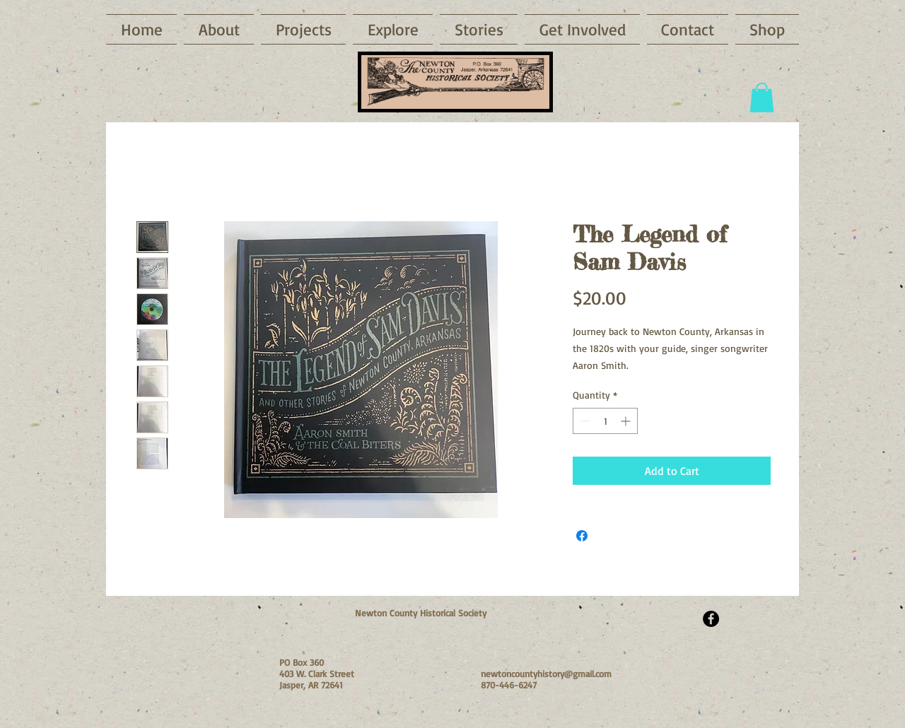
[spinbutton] (605, 421)
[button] (392, 29)
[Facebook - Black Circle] (711, 619)
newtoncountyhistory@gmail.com (546, 673)
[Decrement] (583, 421)
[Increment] (627, 421)
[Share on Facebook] (581, 535)
